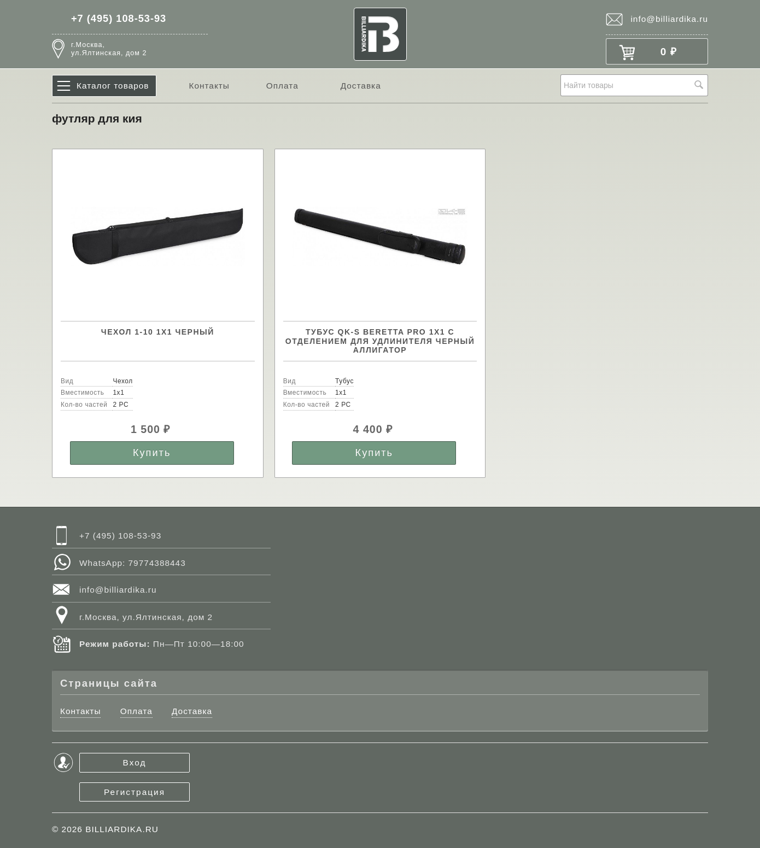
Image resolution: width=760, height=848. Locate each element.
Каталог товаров (113, 85)
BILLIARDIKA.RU (122, 829)
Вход (135, 762)
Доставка (361, 85)
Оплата (282, 85)
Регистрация (134, 792)
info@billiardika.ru (669, 19)
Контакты (209, 85)
